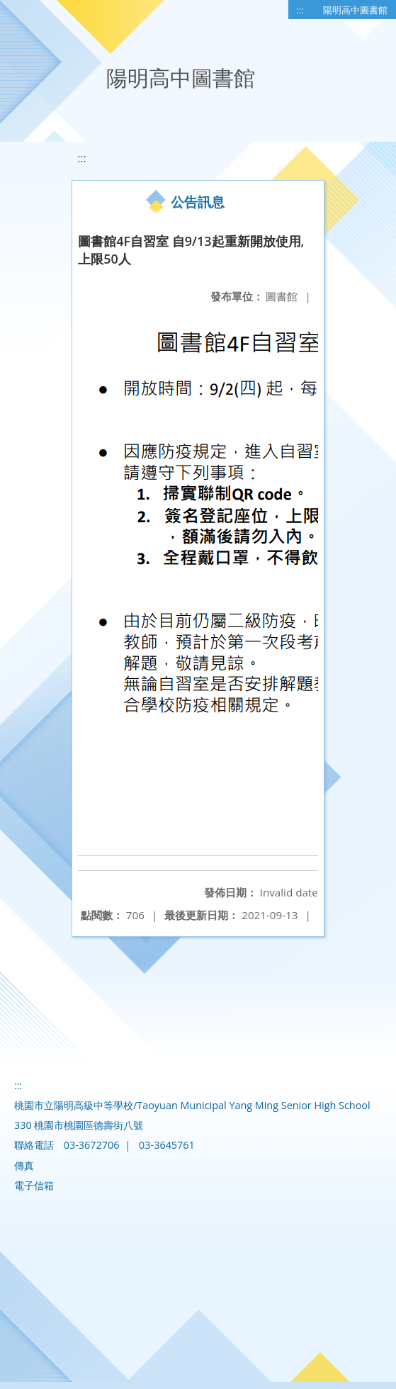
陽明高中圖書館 (355, 10)
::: (300, 10)
